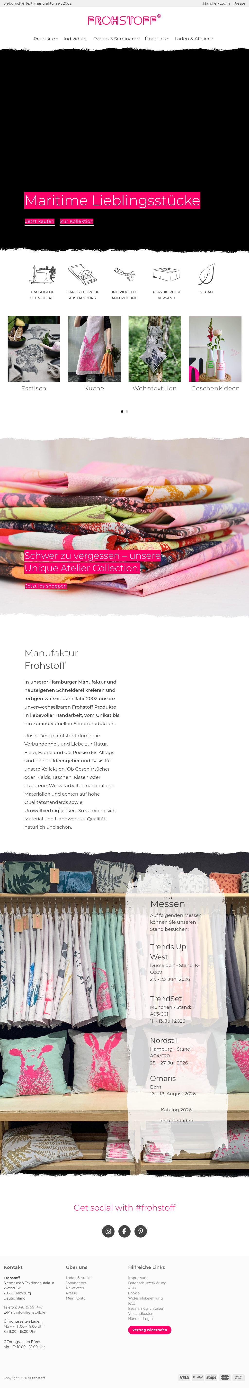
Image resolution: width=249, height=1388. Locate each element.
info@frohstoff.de (30, 1312)
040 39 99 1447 (30, 1307)
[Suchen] (218, 19)
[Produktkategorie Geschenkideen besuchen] (215, 357)
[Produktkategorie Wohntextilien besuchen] (154, 357)
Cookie (134, 1293)
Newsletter (75, 1288)
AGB (132, 1288)
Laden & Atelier (194, 39)
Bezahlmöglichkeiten (146, 1308)
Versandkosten (140, 1313)
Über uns (157, 39)
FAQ (131, 1303)
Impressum (138, 1278)
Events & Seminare (116, 39)
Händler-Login (216, 3)
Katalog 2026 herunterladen (176, 1115)
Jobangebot (76, 1283)
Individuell (75, 39)
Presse (239, 3)
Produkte (46, 39)
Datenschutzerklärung (147, 1283)
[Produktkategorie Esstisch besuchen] (34, 357)
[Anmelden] (234, 19)
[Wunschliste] (226, 19)
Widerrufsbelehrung (145, 1298)
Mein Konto (76, 1298)
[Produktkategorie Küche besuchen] (94, 357)
